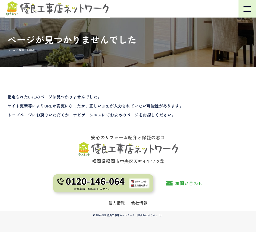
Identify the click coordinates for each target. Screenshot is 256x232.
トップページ (20, 115)
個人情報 (116, 203)
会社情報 (139, 203)
